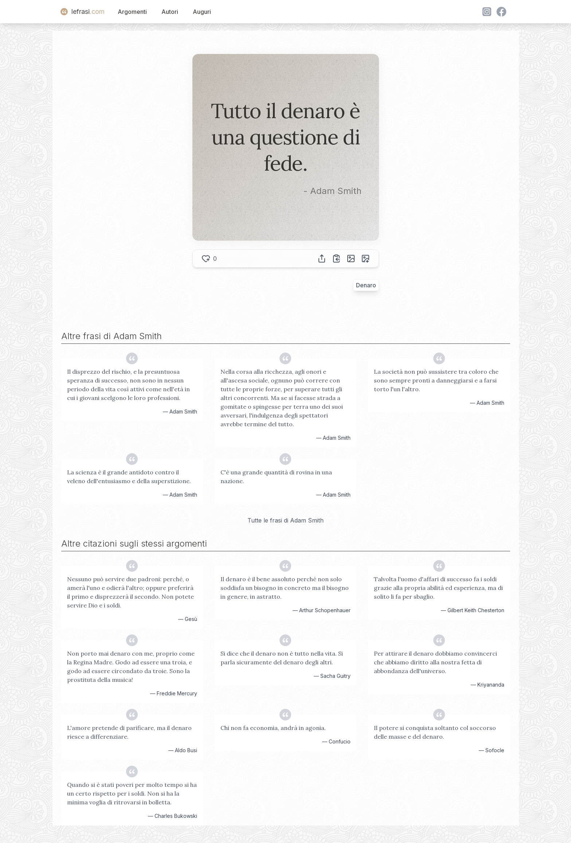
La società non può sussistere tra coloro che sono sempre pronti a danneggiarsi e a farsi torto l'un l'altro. (436, 380)
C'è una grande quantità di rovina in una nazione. (276, 477)
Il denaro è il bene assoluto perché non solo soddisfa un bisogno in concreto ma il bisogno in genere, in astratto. (284, 587)
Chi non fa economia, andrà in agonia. (273, 727)
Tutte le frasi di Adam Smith (285, 520)
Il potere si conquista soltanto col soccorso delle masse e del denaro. (435, 732)
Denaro (366, 285)
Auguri (202, 11)
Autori (169, 11)
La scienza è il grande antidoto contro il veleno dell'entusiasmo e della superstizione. (129, 477)
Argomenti (132, 11)
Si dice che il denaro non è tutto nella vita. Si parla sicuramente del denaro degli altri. (281, 658)
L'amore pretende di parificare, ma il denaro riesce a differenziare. (129, 732)
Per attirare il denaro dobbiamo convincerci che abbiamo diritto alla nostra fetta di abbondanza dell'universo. (435, 662)
